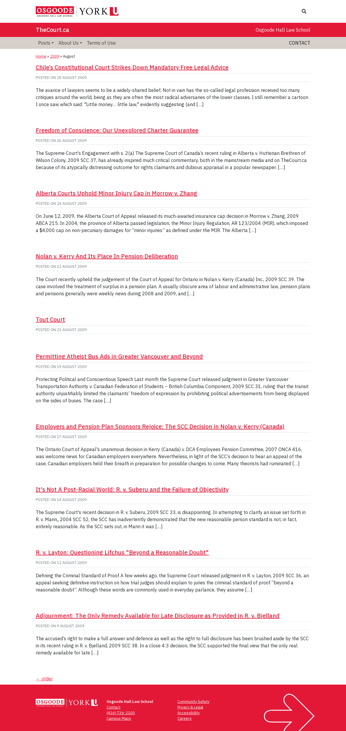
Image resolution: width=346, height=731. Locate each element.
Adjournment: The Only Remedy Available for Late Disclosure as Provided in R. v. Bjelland (158, 616)
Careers (184, 718)
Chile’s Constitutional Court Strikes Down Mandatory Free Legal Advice (132, 67)
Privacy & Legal (190, 707)
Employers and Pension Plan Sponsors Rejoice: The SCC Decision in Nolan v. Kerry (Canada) (160, 426)
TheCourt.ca (52, 30)
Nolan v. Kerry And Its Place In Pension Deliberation (107, 256)
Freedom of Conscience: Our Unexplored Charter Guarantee (117, 130)
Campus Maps (119, 718)
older (44, 679)
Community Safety (193, 701)
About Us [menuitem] (68, 43)
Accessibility (188, 712)
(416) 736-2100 (121, 712)
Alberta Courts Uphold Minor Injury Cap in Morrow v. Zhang (116, 193)
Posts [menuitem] (44, 43)
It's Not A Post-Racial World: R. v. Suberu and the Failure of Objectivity (132, 489)
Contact (299, 43)
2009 (54, 56)
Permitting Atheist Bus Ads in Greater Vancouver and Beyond (119, 356)
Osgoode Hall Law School (283, 30)
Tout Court (50, 319)
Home (41, 56)
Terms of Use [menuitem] (101, 43)
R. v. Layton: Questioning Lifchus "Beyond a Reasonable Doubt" (122, 552)
